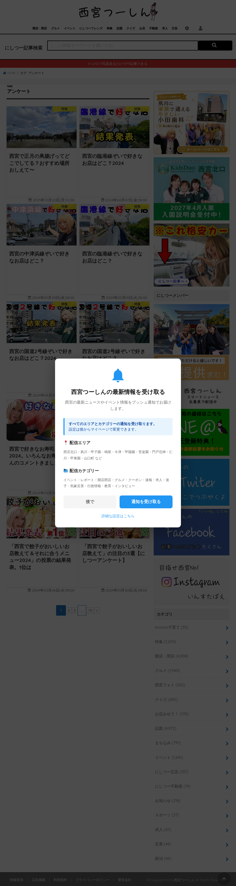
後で (90, 501)
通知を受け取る (146, 501)
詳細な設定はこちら (118, 516)
